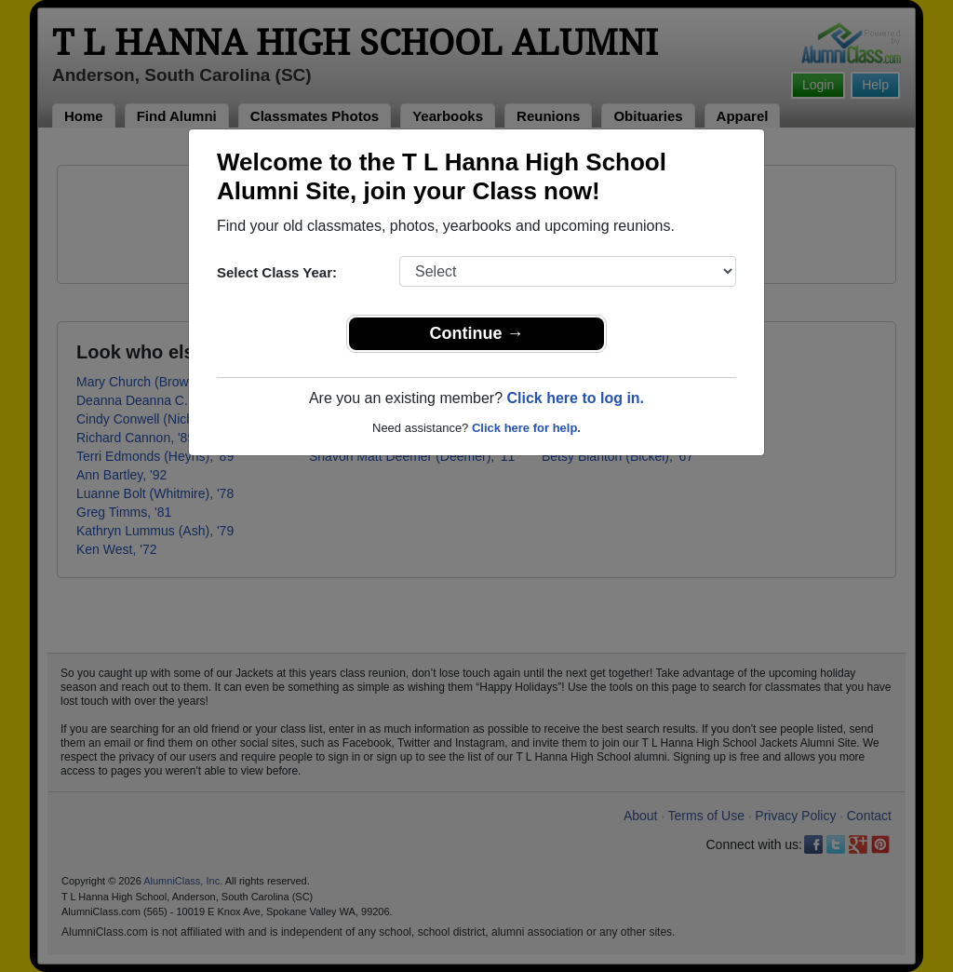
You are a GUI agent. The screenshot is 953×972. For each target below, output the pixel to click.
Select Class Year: (277, 272)
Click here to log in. (575, 398)
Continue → (477, 333)
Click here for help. (526, 428)
